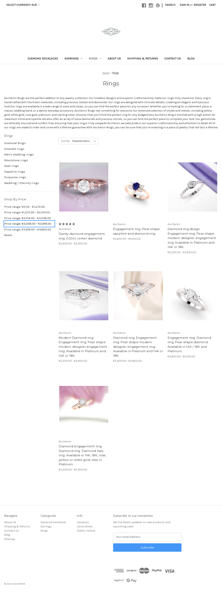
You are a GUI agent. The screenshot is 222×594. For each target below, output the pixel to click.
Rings (95, 58)
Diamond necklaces (43, 58)
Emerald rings (14, 149)
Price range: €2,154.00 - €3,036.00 (27, 218)
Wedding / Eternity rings (21, 183)
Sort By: (65, 140)
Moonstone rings (16, 160)
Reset (8, 235)
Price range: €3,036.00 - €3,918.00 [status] (27, 223)
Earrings (73, 58)
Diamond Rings (15, 143)
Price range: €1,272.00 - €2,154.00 (27, 212)
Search (170, 5)
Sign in (184, 5)
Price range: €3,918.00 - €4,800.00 (27, 229)
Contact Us (172, 58)
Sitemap (9, 539)
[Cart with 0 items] (212, 5)
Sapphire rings (14, 171)
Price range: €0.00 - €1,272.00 (24, 207)
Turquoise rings (15, 177)
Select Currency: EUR (22, 5)
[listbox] (85, 141)
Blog (190, 58)
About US (114, 58)
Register (200, 5)
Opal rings (11, 166)
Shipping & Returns (142, 58)
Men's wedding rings (19, 154)
